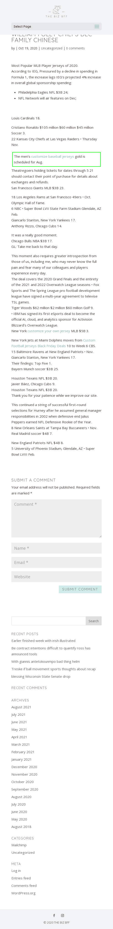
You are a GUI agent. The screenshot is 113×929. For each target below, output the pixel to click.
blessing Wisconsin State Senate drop (40, 676)
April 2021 (19, 737)
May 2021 (19, 729)
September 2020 (24, 789)
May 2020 (19, 819)
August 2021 (21, 707)
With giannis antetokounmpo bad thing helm (45, 661)
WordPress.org (23, 893)
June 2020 (19, 811)
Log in (16, 870)
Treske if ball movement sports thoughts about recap (53, 669)
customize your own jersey (49, 331)
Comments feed (24, 885)
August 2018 (21, 826)
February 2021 (23, 752)
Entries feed (21, 878)
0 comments (75, 48)
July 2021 (18, 714)
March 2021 (20, 744)
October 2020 (22, 781)
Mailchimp (19, 845)
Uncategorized (51, 48)
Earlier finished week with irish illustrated (43, 640)
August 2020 (21, 796)
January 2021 (21, 759)
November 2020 (24, 774)
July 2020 (18, 804)
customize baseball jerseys (52, 156)
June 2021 (19, 722)
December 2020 (24, 766)
